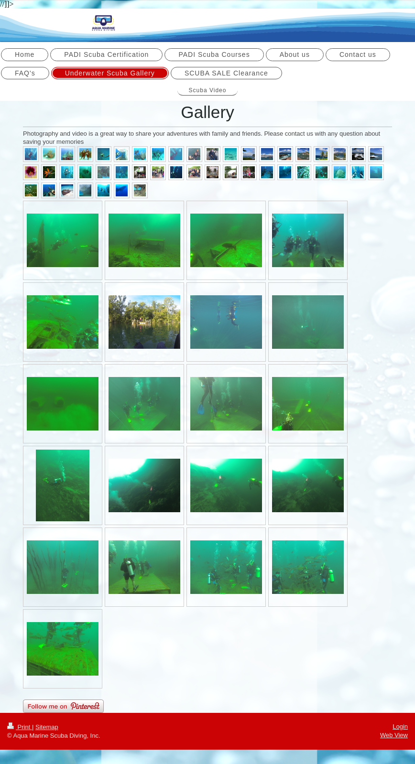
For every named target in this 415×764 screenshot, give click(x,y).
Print (19, 727)
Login (400, 726)
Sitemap (46, 727)
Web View (394, 735)
